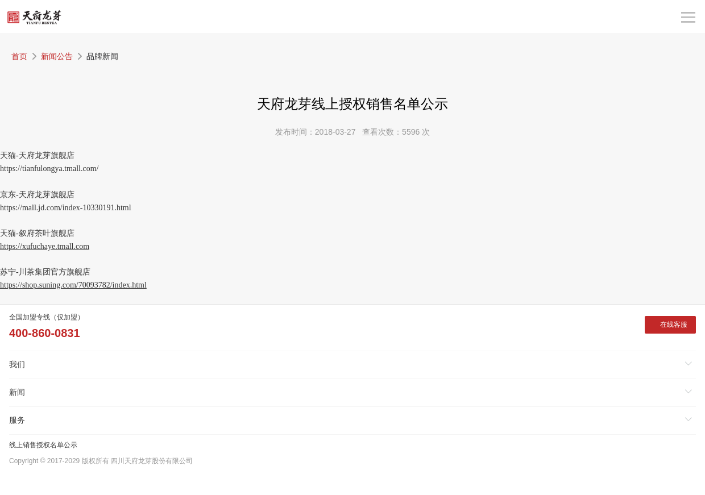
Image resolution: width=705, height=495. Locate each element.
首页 (19, 56)
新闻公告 (57, 56)
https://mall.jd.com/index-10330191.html (65, 207)
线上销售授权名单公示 (43, 445)
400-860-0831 (44, 333)
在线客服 (673, 324)
